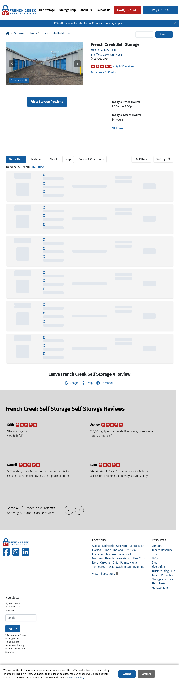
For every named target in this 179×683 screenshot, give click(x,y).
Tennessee (98, 566)
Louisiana (98, 554)
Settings (146, 674)
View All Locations (105, 573)
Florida (96, 550)
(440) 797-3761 (126, 12)
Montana (97, 558)
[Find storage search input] (144, 34)
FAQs (155, 558)
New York (139, 558)
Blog (154, 562)
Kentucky (130, 550)
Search (164, 34)
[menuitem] (48, 12)
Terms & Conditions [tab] (91, 159)
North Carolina (101, 562)
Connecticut (136, 545)
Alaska (96, 545)
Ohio (45, 33)
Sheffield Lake (61, 33)
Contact (113, 72)
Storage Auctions (162, 579)
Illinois (107, 550)
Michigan (111, 554)
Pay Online (158, 12)
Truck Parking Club (163, 571)
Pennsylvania (128, 562)
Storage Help (67, 10)
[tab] (15, 159)
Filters (143, 159)
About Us (86, 10)
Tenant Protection (163, 575)
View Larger (19, 80)
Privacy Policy (76, 677)
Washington (123, 566)
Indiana (118, 550)
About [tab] (53, 159)
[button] (12, 63)
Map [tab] (68, 159)
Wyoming (138, 566)
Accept (127, 674)
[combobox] (163, 159)
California (108, 545)
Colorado (122, 545)
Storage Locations (25, 33)
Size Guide (37, 167)
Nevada (109, 558)
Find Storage (47, 10)
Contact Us (101, 12)
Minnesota (126, 554)
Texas (110, 566)
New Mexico (123, 558)
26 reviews (47, 508)
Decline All (166, 674)
